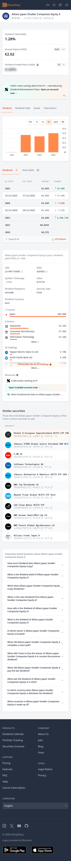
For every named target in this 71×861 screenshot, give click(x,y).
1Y (37, 122)
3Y (43, 122)
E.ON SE (18, 453)
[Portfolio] (60, 5)
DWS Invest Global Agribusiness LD (34, 525)
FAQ (4, 775)
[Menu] (67, 5)
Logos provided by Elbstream (17, 840)
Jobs (40, 740)
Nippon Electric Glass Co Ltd (24, 351)
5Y (49, 122)
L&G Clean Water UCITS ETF (29, 504)
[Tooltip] (16, 375)
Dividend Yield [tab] (22, 108)
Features (7, 769)
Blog (40, 746)
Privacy (42, 775)
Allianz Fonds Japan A (27, 535)
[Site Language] (48, 4)
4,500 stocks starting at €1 (24, 380)
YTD (30, 122)
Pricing (6, 763)
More (35, 342)
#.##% (10, 69)
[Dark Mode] (54, 5)
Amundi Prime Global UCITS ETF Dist (35, 494)
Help (5, 781)
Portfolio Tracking (12, 740)
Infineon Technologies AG (28, 463)
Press (41, 752)
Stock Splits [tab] (31, 170)
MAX (56, 122)
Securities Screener (13, 746)
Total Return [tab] (50, 108)
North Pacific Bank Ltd (21, 357)
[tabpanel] (35, 138)
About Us (43, 734)
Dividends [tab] (10, 170)
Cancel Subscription (13, 787)
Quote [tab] (37, 108)
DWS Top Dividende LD (26, 484)
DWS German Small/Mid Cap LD (30, 514)
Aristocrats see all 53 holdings (35, 364)
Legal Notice (45, 769)
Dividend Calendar (13, 734)
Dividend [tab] (7, 108)
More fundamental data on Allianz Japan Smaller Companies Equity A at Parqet (37, 394)
